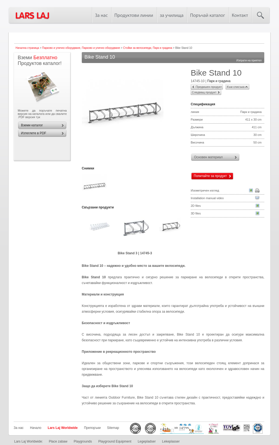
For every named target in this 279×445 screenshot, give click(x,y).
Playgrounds (83, 441)
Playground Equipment (114, 441)
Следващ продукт (204, 92)
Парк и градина (162, 47)
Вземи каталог (32, 125)
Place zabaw (58, 441)
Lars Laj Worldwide (63, 428)
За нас (19, 428)
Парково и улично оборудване (61, 47)
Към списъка (235, 86)
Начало (35, 428)
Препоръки (92, 428)
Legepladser (147, 441)
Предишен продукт (209, 86)
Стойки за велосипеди (137, 47)
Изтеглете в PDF (33, 133)
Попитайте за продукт (210, 176)
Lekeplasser (171, 441)
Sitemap (113, 428)
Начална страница (27, 47)
